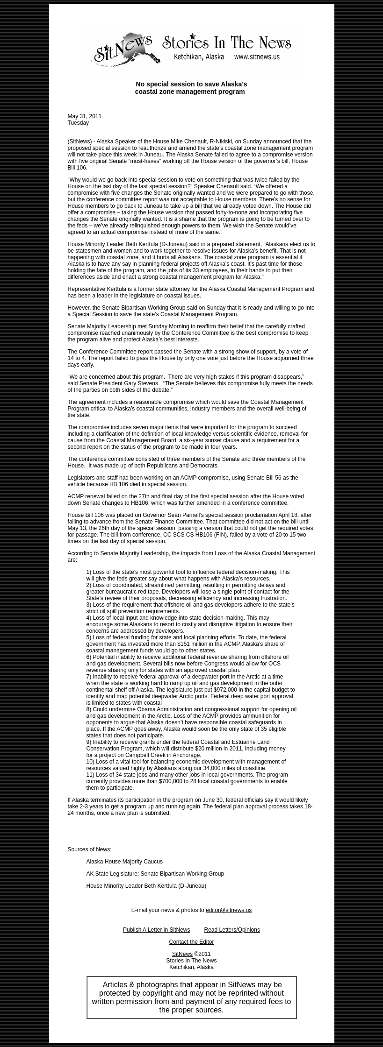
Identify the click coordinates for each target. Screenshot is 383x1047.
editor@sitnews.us (229, 910)
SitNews (182, 954)
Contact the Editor (191, 942)
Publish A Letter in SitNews (156, 930)
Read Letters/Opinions (232, 930)
